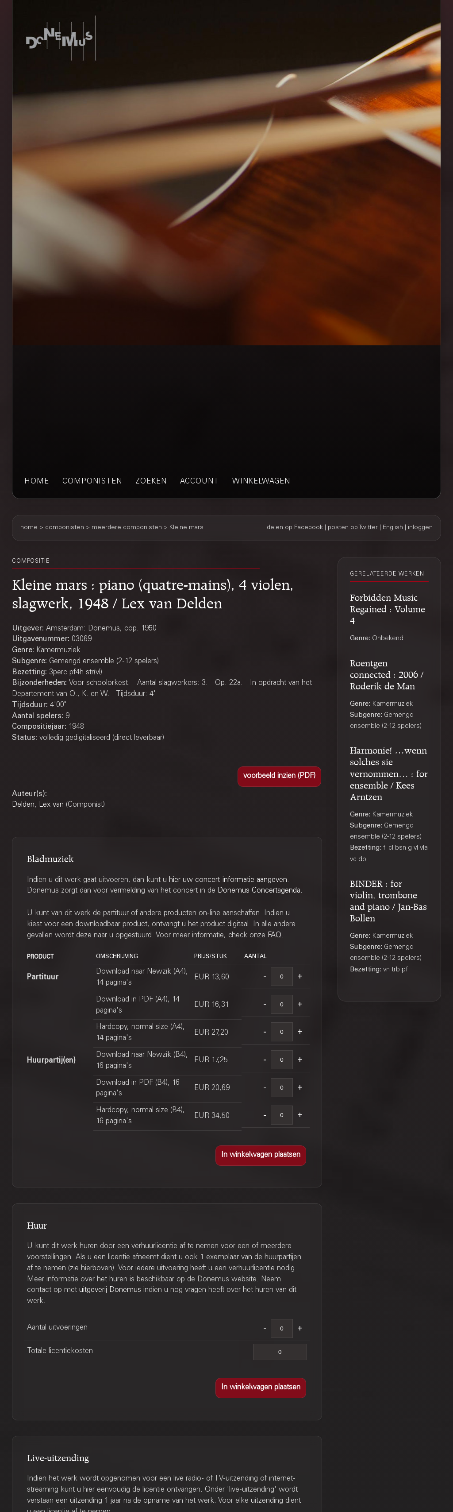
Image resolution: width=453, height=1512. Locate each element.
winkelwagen (261, 482)
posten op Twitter (353, 528)
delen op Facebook (295, 528)
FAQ (274, 936)
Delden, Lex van (38, 805)
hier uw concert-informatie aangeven (228, 880)
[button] (279, 776)
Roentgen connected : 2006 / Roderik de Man (386, 673)
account (199, 482)
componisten (92, 482)
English (393, 528)
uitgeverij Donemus (110, 1290)
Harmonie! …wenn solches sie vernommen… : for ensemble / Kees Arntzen (389, 771)
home (36, 482)
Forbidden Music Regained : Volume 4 (387, 608)
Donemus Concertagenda (259, 891)
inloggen (420, 528)
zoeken (151, 482)
